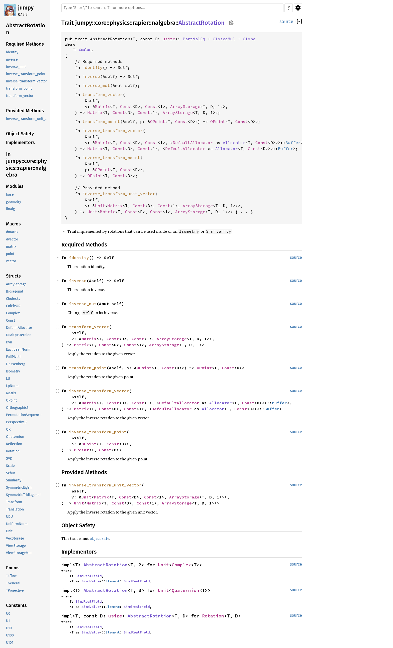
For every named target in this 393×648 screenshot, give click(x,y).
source (286, 21)
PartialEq (194, 38)
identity (92, 67)
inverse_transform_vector (112, 130)
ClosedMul (224, 38)
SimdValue (90, 581)
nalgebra (163, 22)
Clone (249, 38)
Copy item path (231, 22)
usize (169, 38)
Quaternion (185, 590)
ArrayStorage (185, 106)
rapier (141, 22)
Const (126, 106)
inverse (91, 76)
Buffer (293, 142)
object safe (99, 538)
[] (299, 21)
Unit (100, 205)
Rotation (213, 616)
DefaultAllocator (193, 142)
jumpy (26, 7)
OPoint (157, 121)
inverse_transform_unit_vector (118, 193)
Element (113, 581)
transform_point (101, 121)
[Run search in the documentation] (172, 8)
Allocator (234, 142)
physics (120, 22)
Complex (181, 565)
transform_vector (102, 94)
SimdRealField (88, 576)
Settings (298, 8)
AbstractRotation (201, 22)
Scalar (85, 49)
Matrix (102, 106)
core (101, 22)
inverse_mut (96, 85)
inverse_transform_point (111, 157)
